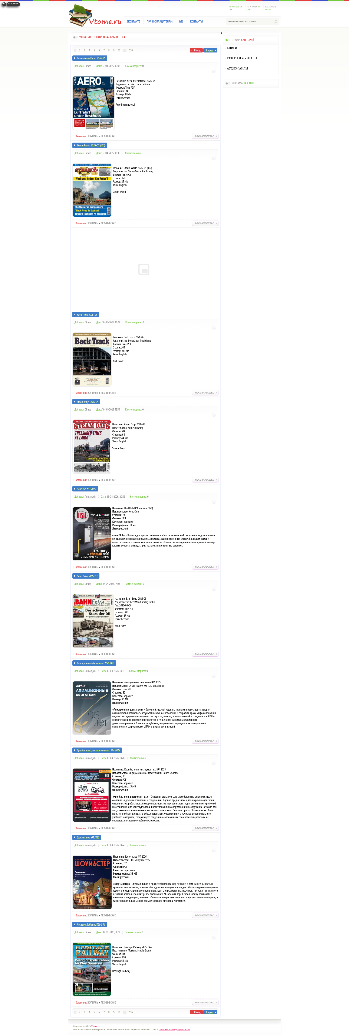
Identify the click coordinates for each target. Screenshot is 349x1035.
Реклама (13, 3)
